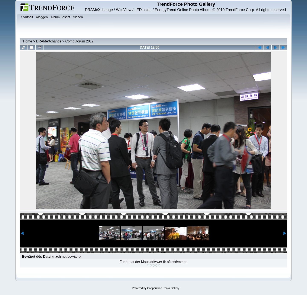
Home (27, 41)
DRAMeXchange (48, 41)
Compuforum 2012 (79, 41)
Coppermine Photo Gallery (163, 288)
